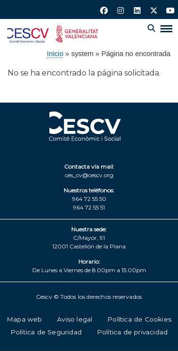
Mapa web (24, 319)
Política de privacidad (132, 332)
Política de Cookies (139, 319)
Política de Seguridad (46, 332)
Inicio (55, 53)
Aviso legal (74, 319)
